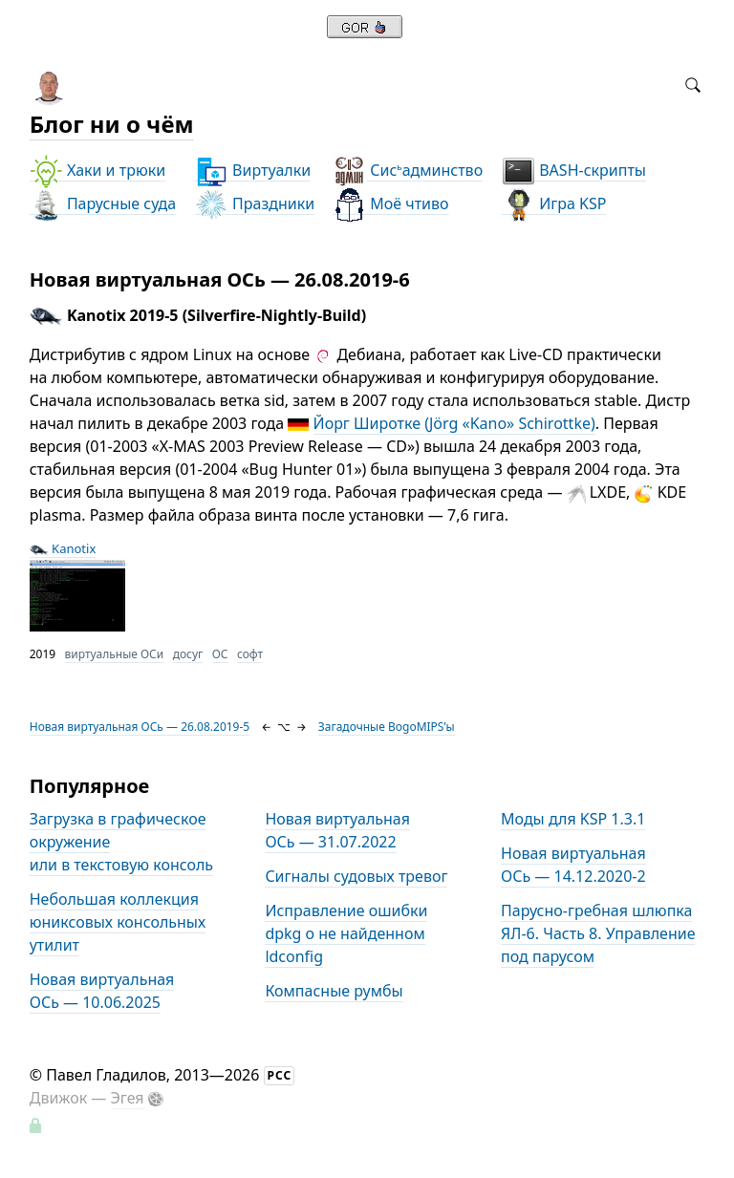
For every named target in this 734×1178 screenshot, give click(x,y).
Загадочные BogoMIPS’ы (386, 726)
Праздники (254, 204)
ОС (220, 654)
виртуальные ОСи (114, 654)
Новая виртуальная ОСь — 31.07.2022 (337, 830)
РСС (280, 1075)
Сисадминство (408, 171)
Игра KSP (554, 204)
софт (250, 654)
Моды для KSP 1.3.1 (573, 818)
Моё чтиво (390, 204)
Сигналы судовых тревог (356, 876)
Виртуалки (253, 171)
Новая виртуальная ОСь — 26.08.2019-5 (140, 726)
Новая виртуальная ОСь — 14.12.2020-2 (573, 865)
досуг (188, 654)
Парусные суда (103, 204)
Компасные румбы (333, 990)
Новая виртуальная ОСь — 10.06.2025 (102, 991)
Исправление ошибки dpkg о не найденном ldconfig (346, 933)
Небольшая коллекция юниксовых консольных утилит (117, 922)
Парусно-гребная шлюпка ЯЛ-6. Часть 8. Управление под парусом (598, 933)
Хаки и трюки (97, 171)
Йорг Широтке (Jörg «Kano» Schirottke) (454, 423)
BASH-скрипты (574, 171)
